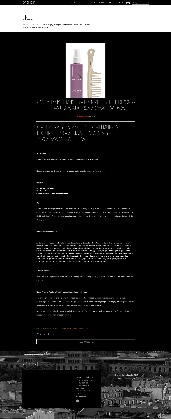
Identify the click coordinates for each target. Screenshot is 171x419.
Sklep (121, 3)
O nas (73, 3)
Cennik (82, 3)
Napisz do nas (81, 396)
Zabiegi (101, 3)
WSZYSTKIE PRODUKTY (32, 25)
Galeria (92, 3)
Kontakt (112, 3)
